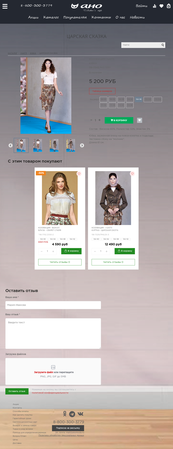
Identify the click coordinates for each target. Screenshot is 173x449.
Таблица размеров (102, 91)
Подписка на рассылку (68, 428)
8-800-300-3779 (36, 5)
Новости (137, 17)
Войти (142, 6)
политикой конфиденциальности (50, 393)
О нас (120, 17)
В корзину (119, 120)
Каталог (51, 17)
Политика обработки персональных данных (61, 435)
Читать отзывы (60, 262)
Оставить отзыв (17, 391)
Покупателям (75, 17)
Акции (33, 17)
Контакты (101, 17)
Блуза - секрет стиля (49, 230)
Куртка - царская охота (105, 230)
